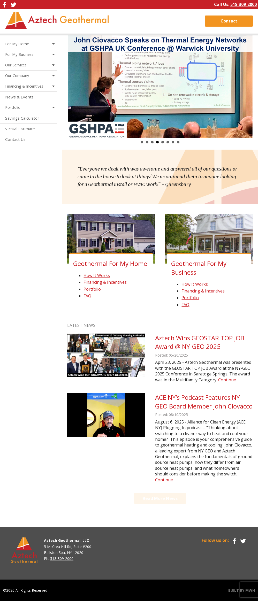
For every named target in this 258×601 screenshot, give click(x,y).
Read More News (160, 498)
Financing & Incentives (105, 282)
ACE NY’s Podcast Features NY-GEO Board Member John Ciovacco (204, 401)
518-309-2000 (243, 4)
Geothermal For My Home (110, 263)
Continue (227, 380)
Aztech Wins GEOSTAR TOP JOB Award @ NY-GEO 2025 (199, 342)
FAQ (87, 296)
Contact (229, 21)
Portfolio (92, 289)
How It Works (97, 275)
